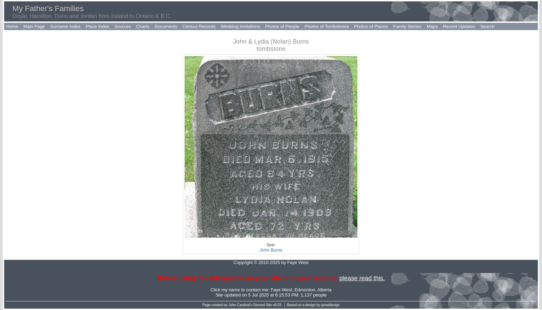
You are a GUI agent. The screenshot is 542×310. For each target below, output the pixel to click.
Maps (432, 26)
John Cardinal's (240, 305)
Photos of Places (371, 26)
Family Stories (407, 26)
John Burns (271, 250)
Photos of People (282, 26)
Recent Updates (459, 26)
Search (487, 26)
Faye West (281, 289)
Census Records (199, 26)
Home (12, 26)
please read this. (362, 278)
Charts (142, 26)
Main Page (34, 26)
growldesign (330, 305)
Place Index (97, 26)
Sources (122, 26)
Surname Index (65, 26)
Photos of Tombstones (327, 26)
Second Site (262, 305)
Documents (166, 26)
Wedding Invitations (240, 26)
